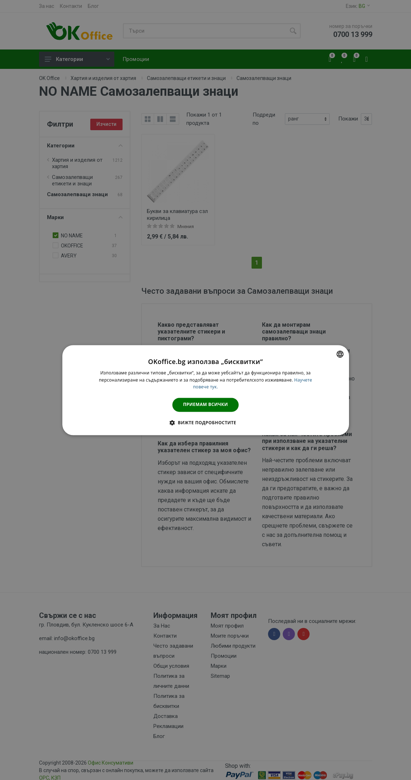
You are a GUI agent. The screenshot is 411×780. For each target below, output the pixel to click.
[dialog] (205, 390)
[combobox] (340, 354)
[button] (205, 422)
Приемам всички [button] (205, 405)
